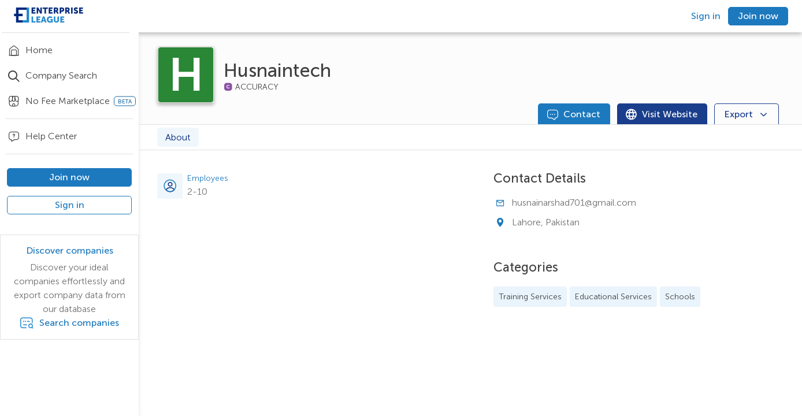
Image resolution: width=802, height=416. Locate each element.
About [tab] (178, 137)
